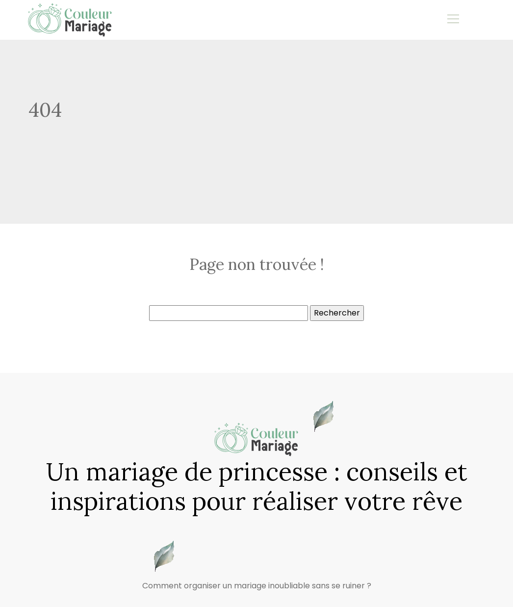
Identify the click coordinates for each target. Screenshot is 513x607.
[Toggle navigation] (452, 20)
